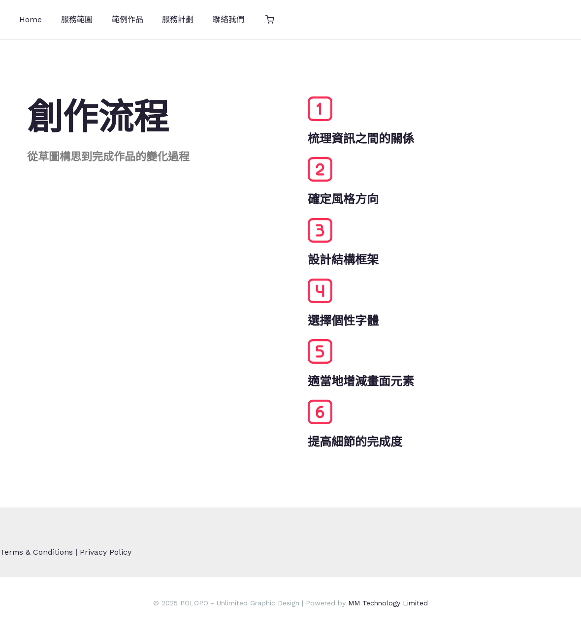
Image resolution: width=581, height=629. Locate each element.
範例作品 (119, 19)
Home (29, 19)
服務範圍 (72, 19)
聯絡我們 (213, 19)
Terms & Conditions (37, 552)
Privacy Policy (106, 552)
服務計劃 (166, 19)
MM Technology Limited (388, 603)
